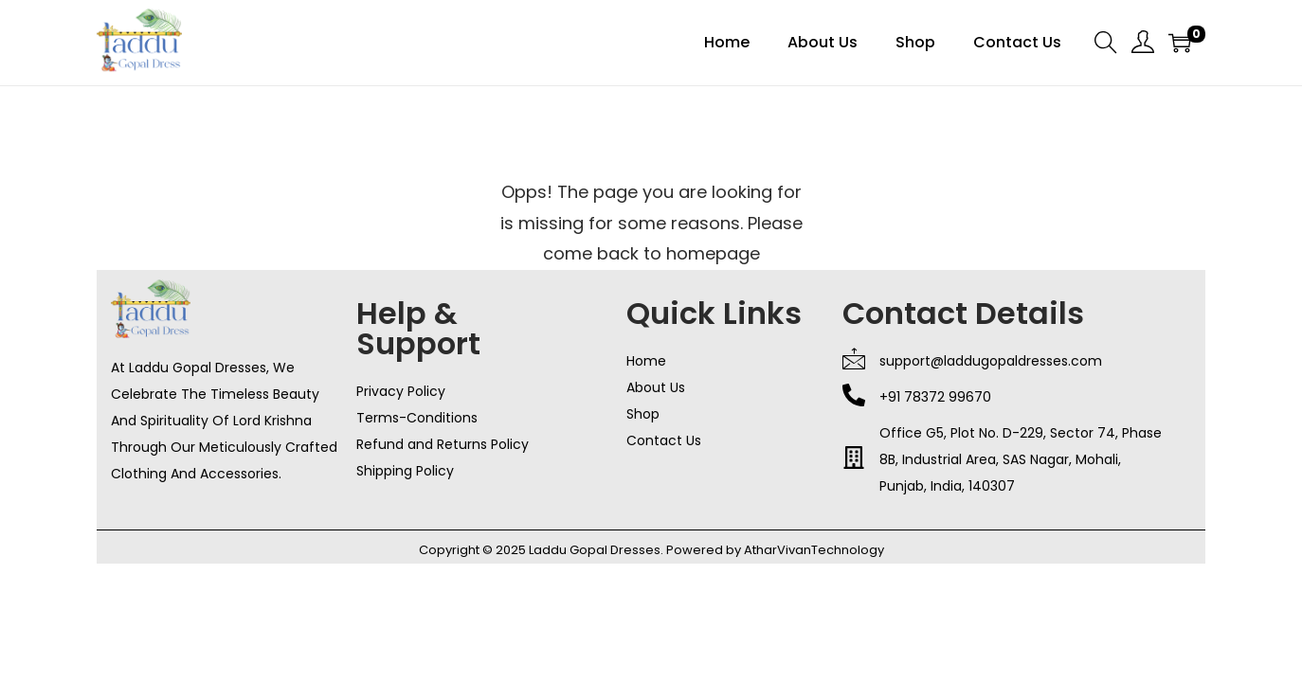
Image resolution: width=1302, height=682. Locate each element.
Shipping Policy (405, 470)
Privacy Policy (400, 391)
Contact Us (663, 440)
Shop (643, 413)
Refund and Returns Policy (442, 444)
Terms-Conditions (417, 417)
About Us (655, 387)
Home (646, 360)
